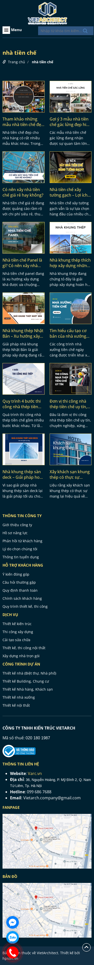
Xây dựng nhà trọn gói (21, 655)
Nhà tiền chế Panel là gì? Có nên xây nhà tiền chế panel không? (23, 262)
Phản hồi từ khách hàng (22, 540)
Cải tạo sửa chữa (16, 639)
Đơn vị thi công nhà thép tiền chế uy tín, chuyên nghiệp (68, 403)
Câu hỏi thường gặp (19, 582)
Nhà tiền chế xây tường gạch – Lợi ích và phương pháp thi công (68, 192)
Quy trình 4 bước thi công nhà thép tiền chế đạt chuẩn (22, 403)
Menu (12, 30)
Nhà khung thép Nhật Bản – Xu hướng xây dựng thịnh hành (23, 333)
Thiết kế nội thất (16, 705)
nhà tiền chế (42, 61)
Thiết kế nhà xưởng (19, 697)
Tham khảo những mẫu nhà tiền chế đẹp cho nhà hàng (23, 121)
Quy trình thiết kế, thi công (25, 606)
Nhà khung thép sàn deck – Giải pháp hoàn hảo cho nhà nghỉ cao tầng (23, 474)
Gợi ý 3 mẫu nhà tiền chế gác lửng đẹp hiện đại (70, 121)
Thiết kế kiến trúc (17, 623)
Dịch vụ (10, 614)
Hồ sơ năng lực (15, 532)
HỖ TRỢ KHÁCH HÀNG (23, 565)
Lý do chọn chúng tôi (20, 549)
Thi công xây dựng (18, 631)
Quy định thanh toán (20, 590)
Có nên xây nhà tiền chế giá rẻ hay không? (23, 192)
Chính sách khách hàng (22, 598)
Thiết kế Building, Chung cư (26, 681)
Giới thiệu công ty (17, 524)
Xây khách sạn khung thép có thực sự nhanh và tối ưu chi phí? (70, 474)
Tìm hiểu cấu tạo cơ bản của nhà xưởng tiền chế (68, 333)
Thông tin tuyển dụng (21, 557)
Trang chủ (16, 61)
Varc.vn (35, 773)
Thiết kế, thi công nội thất (24, 647)
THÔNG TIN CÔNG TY (22, 515)
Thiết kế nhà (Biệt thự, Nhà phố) (29, 673)
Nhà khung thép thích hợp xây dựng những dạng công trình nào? (70, 262)
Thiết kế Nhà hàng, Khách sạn (28, 689)
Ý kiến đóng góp (16, 574)
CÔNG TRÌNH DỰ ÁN (21, 664)
